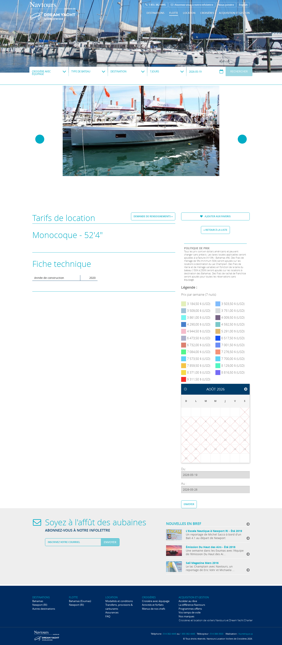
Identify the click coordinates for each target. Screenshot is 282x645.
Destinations (155, 13)
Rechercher (239, 71)
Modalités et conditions (119, 601)
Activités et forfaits (153, 605)
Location (189, 13)
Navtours (60, 11)
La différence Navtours (192, 605)
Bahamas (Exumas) (80, 601)
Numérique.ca (246, 633)
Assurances (111, 612)
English (243, 4)
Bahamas (37, 601)
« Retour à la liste (215, 230)
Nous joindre (226, 4)
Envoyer (189, 504)
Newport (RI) (39, 605)
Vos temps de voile (190, 612)
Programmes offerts (190, 608)
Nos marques (186, 616)
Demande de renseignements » (153, 216)
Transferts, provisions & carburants (119, 606)
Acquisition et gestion (234, 13)
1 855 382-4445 (156, 4)
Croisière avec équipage (155, 601)
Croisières (207, 13)
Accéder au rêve (188, 601)
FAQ (107, 616)
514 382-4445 (169, 633)
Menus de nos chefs (153, 608)
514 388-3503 (216, 633)
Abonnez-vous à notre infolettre (192, 4)
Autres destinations (43, 608)
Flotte (173, 13)
